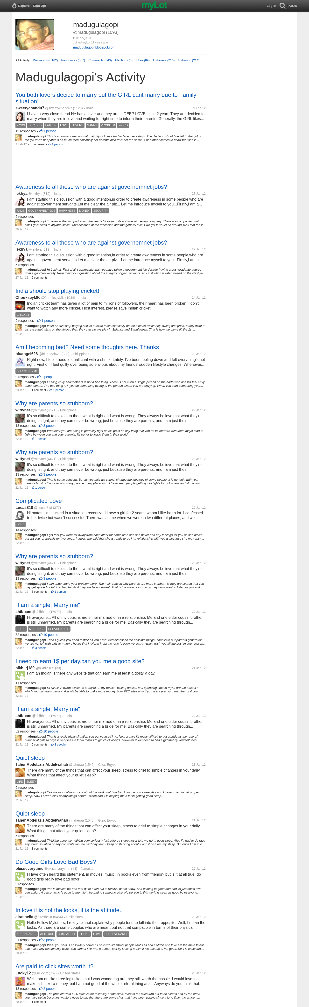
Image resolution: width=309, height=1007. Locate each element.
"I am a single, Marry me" (47, 605)
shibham (23, 612)
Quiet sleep (30, 757)
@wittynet (38, 410)
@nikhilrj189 (44, 668)
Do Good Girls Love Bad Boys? (55, 862)
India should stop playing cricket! (57, 291)
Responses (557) (73, 60)
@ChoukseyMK (52, 298)
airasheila (24, 917)
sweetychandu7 (29, 108)
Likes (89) (143, 60)
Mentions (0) (124, 60)
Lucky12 (23, 973)
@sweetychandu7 (58, 108)
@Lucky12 (40, 973)
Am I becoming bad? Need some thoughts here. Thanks (87, 347)
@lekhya (35, 194)
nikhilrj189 (25, 668)
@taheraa (76, 765)
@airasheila (43, 917)
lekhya (21, 193)
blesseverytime (29, 868)
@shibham (40, 612)
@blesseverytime (57, 869)
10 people (50, 635)
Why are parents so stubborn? (54, 403)
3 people (49, 426)
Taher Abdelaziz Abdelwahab (41, 764)
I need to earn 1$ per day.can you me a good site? (80, 661)
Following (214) (188, 60)
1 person (49, 131)
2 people (48, 377)
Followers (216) (164, 60)
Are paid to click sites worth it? (54, 966)
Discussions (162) (45, 60)
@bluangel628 (50, 354)
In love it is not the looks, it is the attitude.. (69, 910)
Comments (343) (100, 60)
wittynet (22, 410)
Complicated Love (38, 501)
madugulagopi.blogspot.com (94, 47)
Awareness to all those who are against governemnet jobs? (91, 186)
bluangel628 (26, 354)
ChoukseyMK (27, 298)
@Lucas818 (43, 508)
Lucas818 (24, 508)
